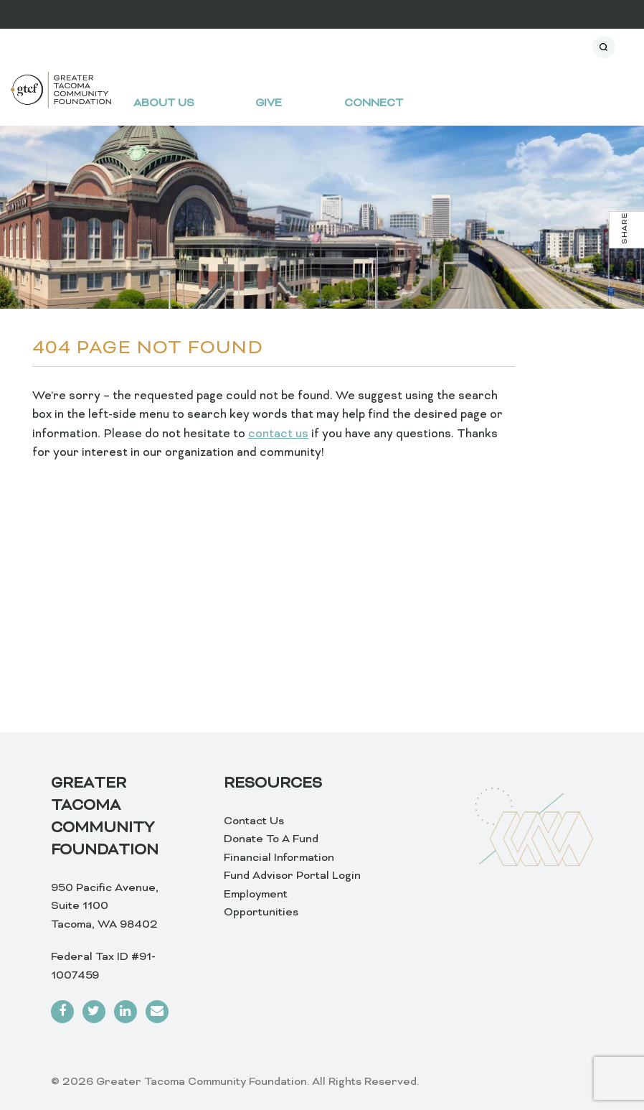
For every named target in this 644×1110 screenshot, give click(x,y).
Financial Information (279, 858)
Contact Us (254, 821)
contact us (278, 434)
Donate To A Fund (271, 839)
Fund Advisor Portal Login (292, 876)
